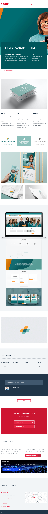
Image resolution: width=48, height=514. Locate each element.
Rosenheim (6, 506)
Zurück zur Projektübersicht (7, 70)
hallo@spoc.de (25, 3)
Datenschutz (44, 512)
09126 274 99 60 (35, 3)
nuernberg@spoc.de (7, 499)
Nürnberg (6, 492)
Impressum (35, 512)
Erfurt (5, 503)
